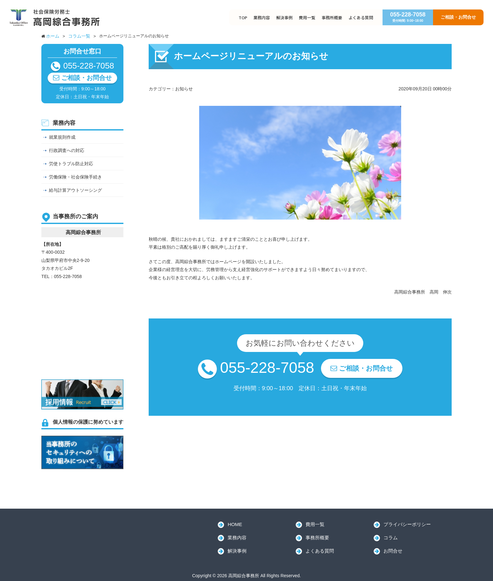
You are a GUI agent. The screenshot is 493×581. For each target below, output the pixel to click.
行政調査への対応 (66, 150)
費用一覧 (307, 18)
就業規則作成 (62, 137)
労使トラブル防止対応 (71, 163)
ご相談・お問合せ (458, 17)
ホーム (52, 36)
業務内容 (261, 18)
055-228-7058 (407, 16)
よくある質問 (360, 18)
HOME (235, 524)
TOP (243, 18)
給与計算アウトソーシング (75, 190)
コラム (390, 537)
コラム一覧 (79, 36)
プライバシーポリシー (407, 524)
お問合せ (392, 551)
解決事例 (284, 18)
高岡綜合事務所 (85, 532)
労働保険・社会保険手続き (75, 176)
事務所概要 (332, 18)
